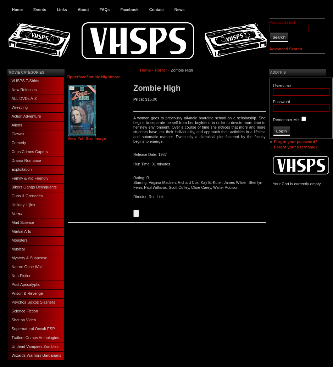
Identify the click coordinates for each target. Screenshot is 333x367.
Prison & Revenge (27, 293)
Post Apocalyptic (26, 284)
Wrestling (20, 107)
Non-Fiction (22, 275)
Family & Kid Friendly (30, 178)
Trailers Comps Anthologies (35, 337)
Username (282, 86)
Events (39, 9)
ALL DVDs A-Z (24, 98)
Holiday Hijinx (23, 205)
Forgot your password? (296, 142)
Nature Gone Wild (27, 267)
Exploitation (22, 169)
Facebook (129, 9)
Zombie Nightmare (103, 77)
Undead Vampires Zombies (35, 346)
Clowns (18, 134)
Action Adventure (26, 116)
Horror (17, 213)
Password (281, 102)
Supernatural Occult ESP (33, 329)
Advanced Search (286, 49)
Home (17, 9)
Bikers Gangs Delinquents (34, 187)
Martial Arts (21, 231)
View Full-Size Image (87, 137)
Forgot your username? (296, 147)
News (179, 9)
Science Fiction (25, 311)
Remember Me (286, 120)
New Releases (24, 89)
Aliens (17, 125)
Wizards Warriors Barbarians (36, 355)
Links (62, 9)
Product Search (283, 22)
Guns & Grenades (27, 196)
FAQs (105, 9)
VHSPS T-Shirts (25, 81)
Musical (18, 249)
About (83, 9)
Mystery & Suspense (30, 258)
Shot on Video (24, 320)
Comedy (19, 143)
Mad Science (23, 222)
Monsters (20, 240)
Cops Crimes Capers (30, 151)
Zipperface (77, 77)
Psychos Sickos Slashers (33, 302)
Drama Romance (26, 160)
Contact (156, 9)
